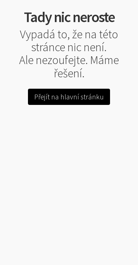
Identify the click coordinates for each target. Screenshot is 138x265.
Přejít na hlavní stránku (69, 96)
